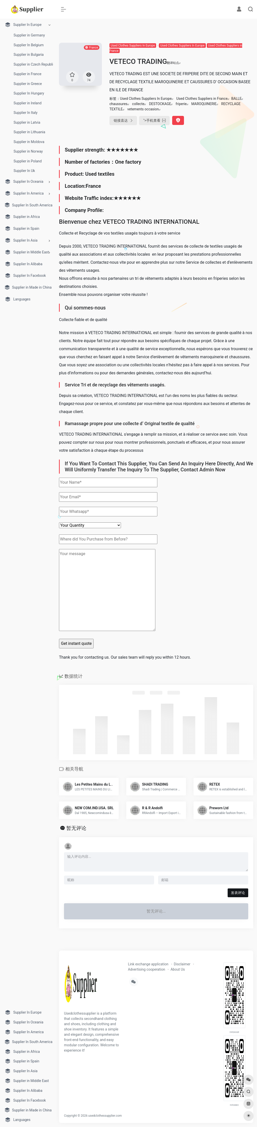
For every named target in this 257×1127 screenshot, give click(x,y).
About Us (177, 969)
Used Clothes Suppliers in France (201, 99)
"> (154, 120)
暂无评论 (76, 828)
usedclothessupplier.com (105, 1115)
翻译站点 (174, 63)
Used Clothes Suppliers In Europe (133, 45)
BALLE (236, 99)
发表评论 (238, 893)
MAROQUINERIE (204, 104)
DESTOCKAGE (160, 104)
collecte (138, 104)
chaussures (118, 104)
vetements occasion (143, 109)
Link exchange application (148, 964)
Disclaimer (182, 964)
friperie (181, 104)
